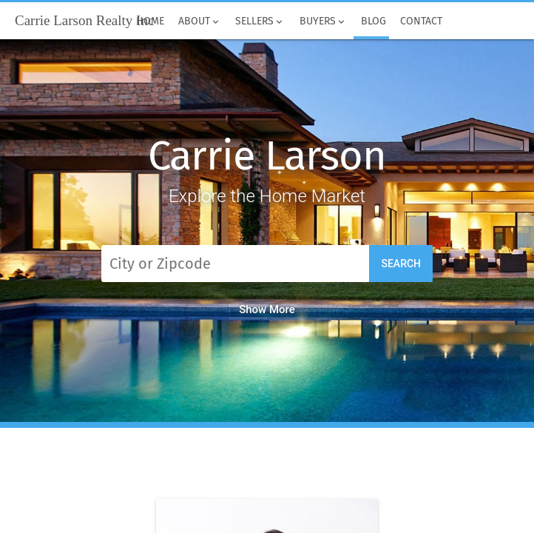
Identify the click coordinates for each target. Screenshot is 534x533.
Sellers (260, 21)
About (200, 21)
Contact (421, 21)
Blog (373, 21)
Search (401, 263)
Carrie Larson (266, 156)
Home (150, 21)
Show (267, 309)
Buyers (323, 21)
